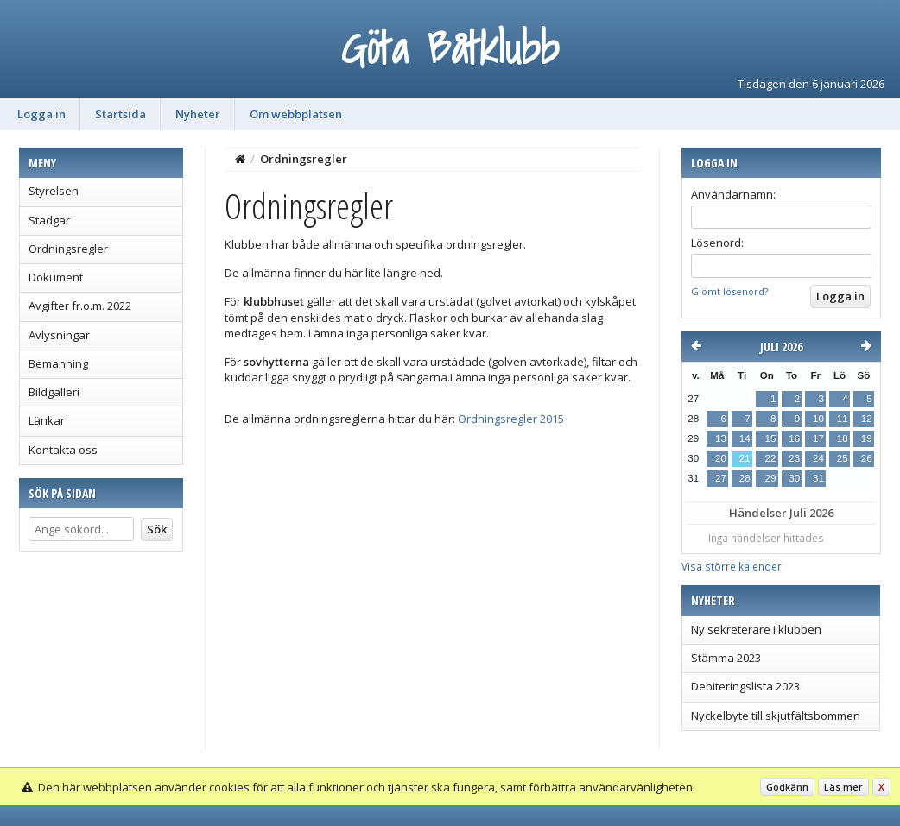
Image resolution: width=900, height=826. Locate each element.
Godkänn (787, 786)
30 (794, 478)
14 (745, 438)
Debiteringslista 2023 (745, 686)
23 (794, 458)
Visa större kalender (731, 566)
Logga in (41, 114)
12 (866, 418)
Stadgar (49, 220)
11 (842, 418)
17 (818, 438)
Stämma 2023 (726, 657)
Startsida (120, 114)
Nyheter (197, 114)
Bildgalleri (54, 392)
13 (720, 438)
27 (720, 478)
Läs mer (843, 786)
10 (818, 418)
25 (842, 458)
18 (842, 438)
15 (770, 438)
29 (770, 478)
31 (818, 478)
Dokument (56, 277)
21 (745, 458)
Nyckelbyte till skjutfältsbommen (775, 715)
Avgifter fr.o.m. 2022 (80, 305)
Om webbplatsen (296, 114)
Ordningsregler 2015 (511, 418)
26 (866, 458)
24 (818, 458)
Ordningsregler (68, 248)
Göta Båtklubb (450, 48)
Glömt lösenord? (729, 291)
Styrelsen (54, 191)
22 (770, 458)
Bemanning (58, 363)
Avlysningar (59, 335)
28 (745, 478)
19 (866, 438)
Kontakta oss (63, 449)
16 (794, 438)
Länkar (47, 420)
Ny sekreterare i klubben (756, 629)
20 (720, 458)
